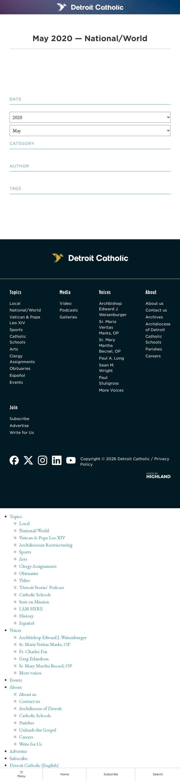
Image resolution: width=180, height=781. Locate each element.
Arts (14, 349)
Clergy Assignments (22, 359)
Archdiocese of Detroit (157, 327)
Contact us (156, 310)
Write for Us (22, 432)
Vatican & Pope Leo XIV (25, 320)
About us (154, 303)
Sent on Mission (34, 602)
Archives (154, 317)
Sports (16, 330)
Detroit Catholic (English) (34, 765)
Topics (16, 516)
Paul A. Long (111, 358)
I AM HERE (31, 609)
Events (16, 382)
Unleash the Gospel (37, 730)
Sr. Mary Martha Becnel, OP (110, 346)
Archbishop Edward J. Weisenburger (113, 309)
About (16, 687)
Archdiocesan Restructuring (45, 545)
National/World (25, 310)
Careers (153, 356)
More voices (30, 673)
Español (17, 375)
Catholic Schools (18, 339)
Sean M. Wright (106, 368)
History (26, 616)
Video (66, 303)
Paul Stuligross (109, 380)
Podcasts (69, 310)
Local (15, 303)
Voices (15, 630)
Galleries (68, 317)
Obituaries (20, 368)
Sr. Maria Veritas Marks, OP (109, 327)
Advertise (19, 425)
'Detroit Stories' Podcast (41, 587)
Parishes (153, 349)
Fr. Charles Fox (33, 651)
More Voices (111, 390)
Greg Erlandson (34, 658)
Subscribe (19, 418)
